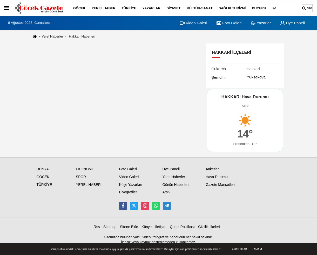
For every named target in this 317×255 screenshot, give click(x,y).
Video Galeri (193, 23)
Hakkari (253, 69)
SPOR (81, 177)
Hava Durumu (217, 177)
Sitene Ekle (129, 227)
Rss (97, 227)
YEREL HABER (104, 8)
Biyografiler (128, 192)
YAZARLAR (151, 8)
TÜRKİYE (129, 8)
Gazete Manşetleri (220, 185)
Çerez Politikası (182, 227)
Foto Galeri (229, 23)
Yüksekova (256, 77)
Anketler (212, 169)
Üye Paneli (292, 23)
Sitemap (109, 227)
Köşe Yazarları (130, 185)
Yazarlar (261, 23)
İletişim (160, 227)
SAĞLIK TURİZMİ (232, 8)
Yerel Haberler (52, 36)
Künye (146, 227)
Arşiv (166, 192)
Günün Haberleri (175, 185)
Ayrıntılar (239, 249)
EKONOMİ (84, 169)
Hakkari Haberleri (82, 36)
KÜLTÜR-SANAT (199, 8)
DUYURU (259, 8)
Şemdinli (218, 77)
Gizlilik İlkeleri (209, 227)
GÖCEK (79, 8)
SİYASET (174, 8)
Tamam (257, 249)
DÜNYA (43, 169)
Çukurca (218, 69)
